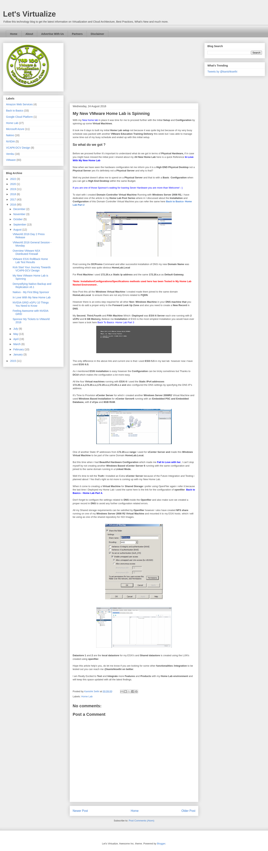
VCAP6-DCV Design (18, 147)
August (17, 229)
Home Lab (87, 696)
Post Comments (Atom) (141, 820)
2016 (13, 204)
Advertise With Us (52, 33)
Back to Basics (14, 110)
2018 (13, 194)
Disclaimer (97, 33)
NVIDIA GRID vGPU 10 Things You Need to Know (31, 304)
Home (13, 33)
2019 (13, 189)
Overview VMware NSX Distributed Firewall (26, 252)
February (19, 349)
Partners (77, 33)
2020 (13, 184)
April (16, 339)
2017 (13, 199)
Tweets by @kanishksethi (222, 71)
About (29, 33)
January (18, 354)
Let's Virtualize (29, 14)
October (18, 219)
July (16, 328)
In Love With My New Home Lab (32, 297)
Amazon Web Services (19, 104)
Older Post (188, 810)
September (20, 224)
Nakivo (10, 135)
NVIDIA (10, 141)
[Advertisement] (134, 71)
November (19, 214)
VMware (11, 159)
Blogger (161, 843)
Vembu (10, 153)
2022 (13, 178)
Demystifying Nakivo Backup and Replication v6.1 (32, 285)
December (19, 209)
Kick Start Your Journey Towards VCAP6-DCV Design (32, 269)
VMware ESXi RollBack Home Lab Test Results (30, 260)
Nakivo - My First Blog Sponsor (31, 292)
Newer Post (80, 810)
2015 (13, 360)
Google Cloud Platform (19, 116)
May (16, 333)
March (17, 344)
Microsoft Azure (15, 129)
